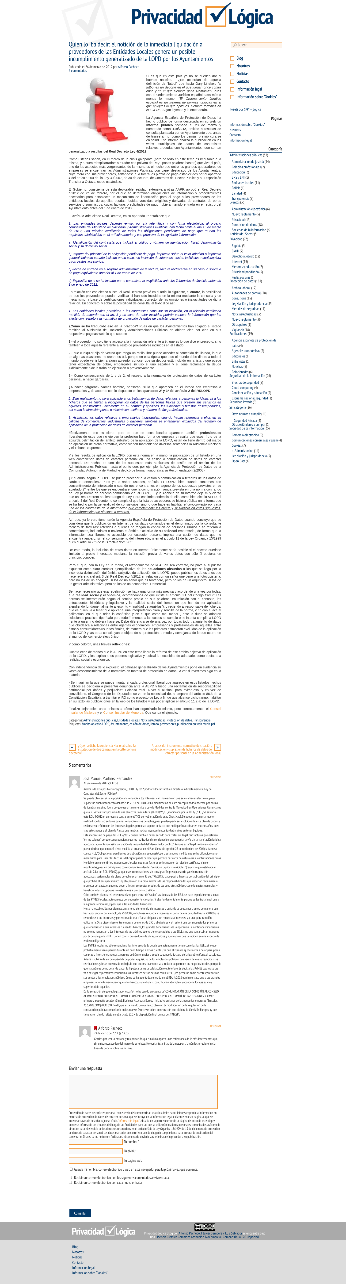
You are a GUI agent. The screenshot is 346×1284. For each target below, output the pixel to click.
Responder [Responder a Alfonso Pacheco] (215, 1026)
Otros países (239, 324)
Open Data (238, 461)
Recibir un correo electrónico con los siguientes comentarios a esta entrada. (121, 1178)
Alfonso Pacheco (128, 67)
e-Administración (242, 451)
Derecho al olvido (243, 256)
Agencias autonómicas (246, 351)
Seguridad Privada (240, 402)
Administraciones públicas (99, 720)
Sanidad (237, 193)
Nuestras (237, 366)
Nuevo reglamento (244, 214)
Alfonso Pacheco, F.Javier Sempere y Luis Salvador (210, 1233)
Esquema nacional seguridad (250, 398)
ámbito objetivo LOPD (95, 724)
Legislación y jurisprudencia (249, 304)
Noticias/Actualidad (153, 720)
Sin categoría (237, 407)
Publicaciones (238, 334)
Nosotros (243, 66)
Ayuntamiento (119, 724)
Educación (238, 172)
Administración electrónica (249, 209)
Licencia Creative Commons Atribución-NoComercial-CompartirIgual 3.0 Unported (207, 1237)
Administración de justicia (248, 162)
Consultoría (239, 298)
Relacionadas (240, 372)
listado (154, 724)
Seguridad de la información (247, 376)
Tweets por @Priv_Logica (245, 109)
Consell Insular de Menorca (122, 712)
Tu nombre (130, 1142)
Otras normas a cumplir (246, 414)
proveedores (168, 724)
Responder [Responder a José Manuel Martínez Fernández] (215, 776)
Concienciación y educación (249, 393)
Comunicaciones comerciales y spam (255, 440)
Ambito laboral (241, 288)
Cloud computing (243, 388)
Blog (239, 58)
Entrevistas (238, 361)
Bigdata (236, 246)
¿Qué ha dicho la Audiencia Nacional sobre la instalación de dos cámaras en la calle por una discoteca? (102, 749)
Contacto (242, 81)
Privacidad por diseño (245, 272)
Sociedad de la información (249, 230)
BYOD (235, 251)
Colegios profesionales (246, 167)
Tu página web (133, 1160)
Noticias (242, 73)
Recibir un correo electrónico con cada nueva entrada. (108, 1182)
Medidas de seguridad (245, 309)
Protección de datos (179, 720)
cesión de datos (139, 724)
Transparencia (201, 720)
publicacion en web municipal (196, 724)
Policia (236, 188)
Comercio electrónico (245, 435)
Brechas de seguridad (245, 382)
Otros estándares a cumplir (248, 424)
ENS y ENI (238, 177)
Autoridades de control (246, 293)
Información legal (249, 89)
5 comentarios (78, 71)
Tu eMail (129, 1151)
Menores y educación (245, 267)
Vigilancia (238, 330)
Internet (237, 262)
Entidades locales (128, 720)
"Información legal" (128, 1121)
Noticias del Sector (241, 234)
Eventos (234, 202)
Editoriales (238, 356)
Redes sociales (241, 277)
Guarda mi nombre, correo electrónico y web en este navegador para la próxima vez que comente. (136, 1169)
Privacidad (238, 220)
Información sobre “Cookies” (256, 97)
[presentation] (104, 1198)
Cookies (237, 445)
